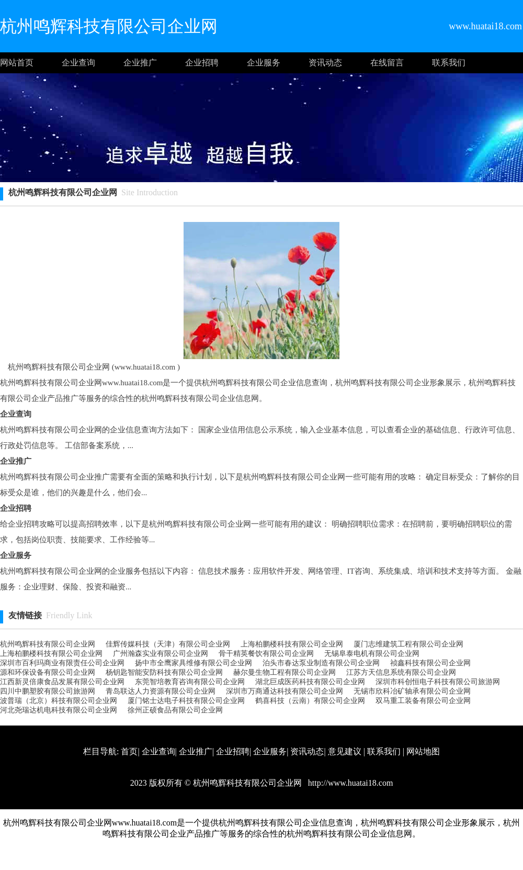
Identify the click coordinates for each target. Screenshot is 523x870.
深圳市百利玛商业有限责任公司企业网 (62, 663)
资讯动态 (325, 62)
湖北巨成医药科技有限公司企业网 (310, 682)
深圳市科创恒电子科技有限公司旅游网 (438, 682)
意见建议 (344, 751)
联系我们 (448, 62)
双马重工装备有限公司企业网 (423, 701)
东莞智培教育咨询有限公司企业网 (190, 682)
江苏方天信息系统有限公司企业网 (401, 672)
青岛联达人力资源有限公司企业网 (160, 691)
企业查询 (78, 62)
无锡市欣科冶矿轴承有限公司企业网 (412, 691)
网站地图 (423, 751)
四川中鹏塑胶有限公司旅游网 (47, 691)
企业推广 (140, 62)
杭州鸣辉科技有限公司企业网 (47, 644)
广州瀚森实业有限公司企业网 (160, 653)
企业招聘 (202, 62)
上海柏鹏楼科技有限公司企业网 (292, 644)
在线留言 (387, 62)
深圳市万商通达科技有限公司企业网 (284, 691)
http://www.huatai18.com (349, 782)
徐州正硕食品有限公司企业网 (175, 710)
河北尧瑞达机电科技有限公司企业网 (58, 710)
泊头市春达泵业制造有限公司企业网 (321, 663)
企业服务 (263, 62)
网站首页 (16, 62)
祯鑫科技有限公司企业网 (430, 663)
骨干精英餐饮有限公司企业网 (266, 653)
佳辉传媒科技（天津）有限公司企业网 (168, 644)
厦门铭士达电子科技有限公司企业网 (186, 701)
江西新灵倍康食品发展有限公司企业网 (62, 682)
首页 (129, 751)
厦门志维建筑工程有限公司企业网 (408, 644)
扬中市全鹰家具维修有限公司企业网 (193, 663)
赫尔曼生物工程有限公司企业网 (284, 672)
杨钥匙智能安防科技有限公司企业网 (164, 672)
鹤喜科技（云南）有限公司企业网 (310, 701)
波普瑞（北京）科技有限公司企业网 (58, 701)
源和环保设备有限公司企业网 (47, 672)
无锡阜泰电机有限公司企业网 (371, 653)
